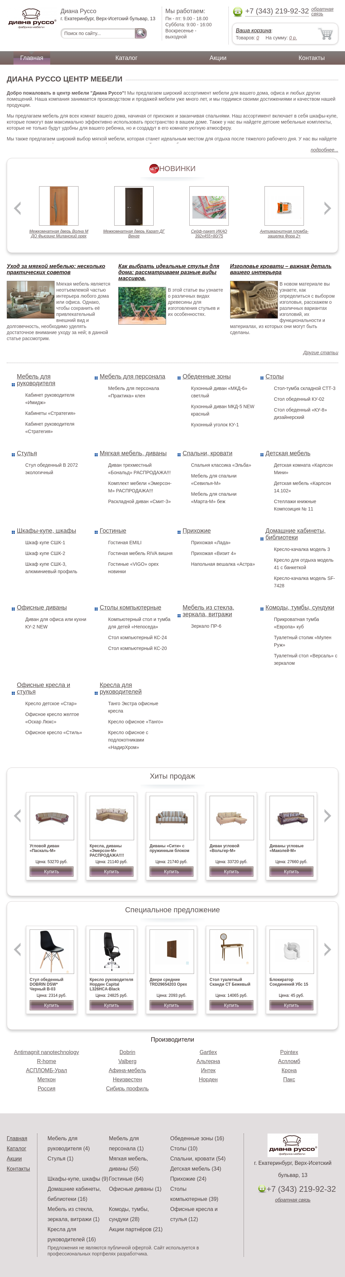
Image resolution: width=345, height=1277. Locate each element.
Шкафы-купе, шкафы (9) (78, 1179)
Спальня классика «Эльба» (221, 465)
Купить (51, 871)
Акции (218, 58)
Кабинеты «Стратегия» (50, 413)
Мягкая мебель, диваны (133, 453)
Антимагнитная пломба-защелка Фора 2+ (284, 233)
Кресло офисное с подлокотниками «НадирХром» (128, 740)
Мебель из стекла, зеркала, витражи (208, 611)
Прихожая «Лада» (210, 542)
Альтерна (208, 1061)
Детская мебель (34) (195, 1169)
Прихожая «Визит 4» (213, 553)
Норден (208, 1079)
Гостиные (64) (126, 1179)
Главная (31, 58)
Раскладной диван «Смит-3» (139, 501)
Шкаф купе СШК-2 (45, 553)
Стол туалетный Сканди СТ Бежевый (230, 982)
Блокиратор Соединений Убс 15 (289, 982)
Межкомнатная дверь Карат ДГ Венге (134, 233)
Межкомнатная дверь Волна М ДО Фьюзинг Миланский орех (58, 233)
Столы (274, 376)
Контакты (312, 58)
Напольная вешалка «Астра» (223, 564)
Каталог (126, 58)
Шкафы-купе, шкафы (46, 530)
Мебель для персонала (132, 376)
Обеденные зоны (207, 376)
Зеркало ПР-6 (206, 626)
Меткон (46, 1079)
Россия (46, 1088)
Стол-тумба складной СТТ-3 (305, 388)
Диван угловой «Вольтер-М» (225, 848)
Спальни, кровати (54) (197, 1158)
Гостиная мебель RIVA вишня (140, 553)
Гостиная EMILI (125, 542)
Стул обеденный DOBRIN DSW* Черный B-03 (46, 984)
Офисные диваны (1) (135, 1189)
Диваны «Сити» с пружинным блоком (169, 848)
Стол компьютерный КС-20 (137, 648)
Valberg (127, 1061)
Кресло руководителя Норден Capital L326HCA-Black (111, 984)
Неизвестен (127, 1079)
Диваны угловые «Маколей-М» (287, 848)
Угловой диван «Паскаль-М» (44, 848)
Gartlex (208, 1052)
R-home (46, 1061)
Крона (289, 1070)
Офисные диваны (42, 607)
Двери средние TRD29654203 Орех (168, 982)
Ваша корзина (253, 30)
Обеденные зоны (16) (197, 1138)
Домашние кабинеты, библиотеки (295, 534)
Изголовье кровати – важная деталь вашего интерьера (281, 269)
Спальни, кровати (207, 453)
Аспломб (289, 1061)
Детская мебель (287, 453)
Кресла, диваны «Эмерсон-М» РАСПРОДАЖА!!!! (107, 851)
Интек (208, 1070)
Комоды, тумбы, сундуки (299, 607)
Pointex (289, 1052)
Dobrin (127, 1052)
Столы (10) (183, 1148)
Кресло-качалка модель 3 (302, 549)
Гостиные (113, 530)
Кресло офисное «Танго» (135, 721)
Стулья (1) (60, 1158)
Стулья (27, 453)
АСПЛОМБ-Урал (46, 1070)
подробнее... (324, 150)
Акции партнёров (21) (136, 1229)
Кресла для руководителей (121, 688)
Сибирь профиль (127, 1088)
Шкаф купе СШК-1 (45, 542)
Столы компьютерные (130, 607)
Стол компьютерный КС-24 (137, 637)
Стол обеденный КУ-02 (299, 399)
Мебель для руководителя (36, 380)
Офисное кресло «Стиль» (53, 732)
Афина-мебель (127, 1070)
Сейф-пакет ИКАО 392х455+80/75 (209, 233)
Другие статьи (320, 352)
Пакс (289, 1079)
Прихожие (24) (188, 1179)
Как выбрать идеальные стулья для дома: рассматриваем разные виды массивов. (168, 272)
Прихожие (197, 530)
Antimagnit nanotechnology (46, 1052)
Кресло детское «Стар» (51, 703)
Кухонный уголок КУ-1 (215, 424)
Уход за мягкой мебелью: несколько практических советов (56, 269)
